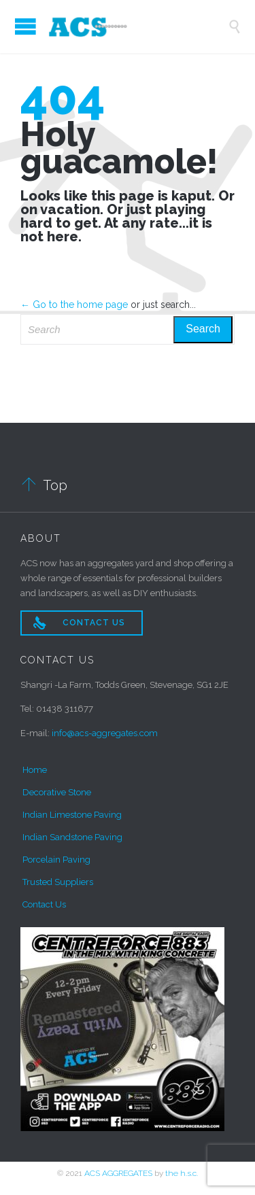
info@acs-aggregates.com (105, 733)
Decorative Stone (56, 792)
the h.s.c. (181, 1173)
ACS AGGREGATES (118, 1173)
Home (34, 770)
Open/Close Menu (25, 26)
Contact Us (44, 904)
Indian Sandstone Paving (72, 837)
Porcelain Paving (56, 859)
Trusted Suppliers (57, 882)
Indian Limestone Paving (72, 815)
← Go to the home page (74, 304)
